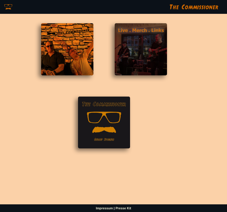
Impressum (104, 208)
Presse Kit (123, 208)
